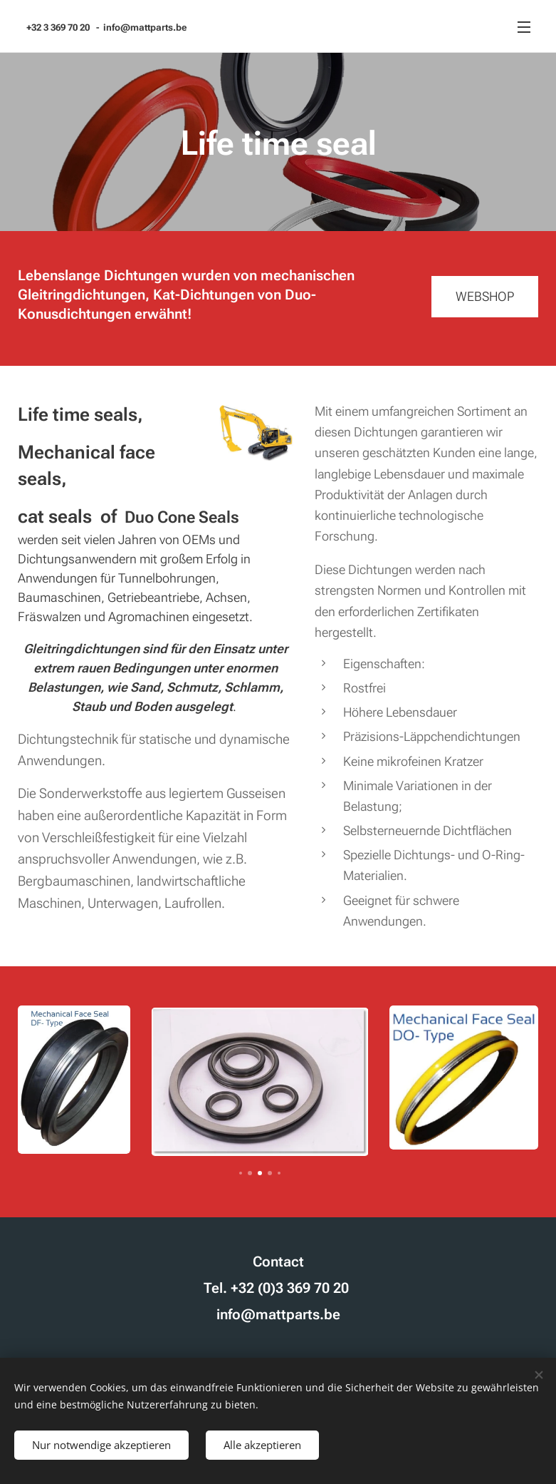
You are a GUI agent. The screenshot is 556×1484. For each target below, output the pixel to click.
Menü (524, 27)
